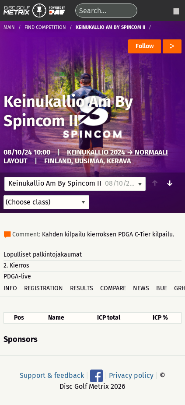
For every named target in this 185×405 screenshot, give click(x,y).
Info (10, 288)
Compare (113, 288)
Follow (145, 46)
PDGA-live (17, 276)
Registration (43, 288)
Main (9, 27)
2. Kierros (16, 265)
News (141, 288)
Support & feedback (52, 375)
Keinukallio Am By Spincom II (68, 111)
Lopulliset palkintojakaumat (42, 254)
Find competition (45, 27)
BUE (161, 288)
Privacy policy (131, 375)
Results (81, 288)
